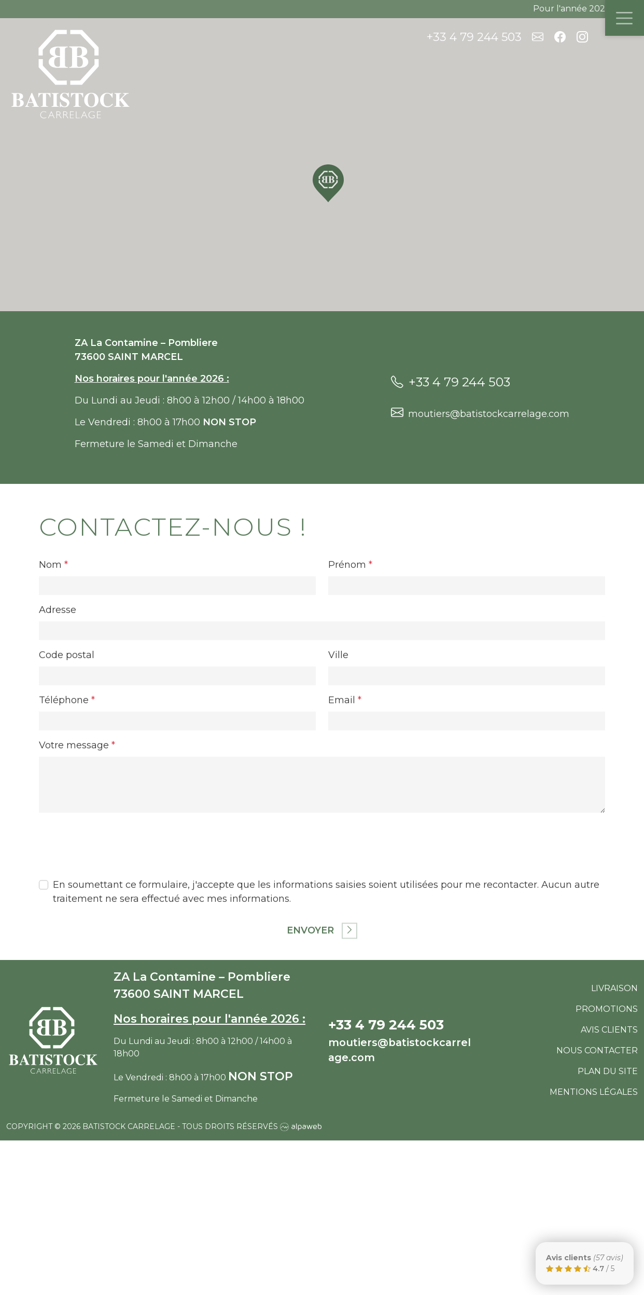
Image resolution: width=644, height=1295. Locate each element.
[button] (328, 183)
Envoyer (322, 999)
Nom (53, 633)
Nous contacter (597, 1050)
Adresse (57, 678)
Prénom (350, 633)
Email (344, 768)
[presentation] (118, 909)
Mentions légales (594, 1092)
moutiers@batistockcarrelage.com (480, 413)
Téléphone (67, 768)
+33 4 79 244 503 (474, 37)
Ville (338, 723)
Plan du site (608, 1071)
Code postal (66, 723)
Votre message (77, 813)
